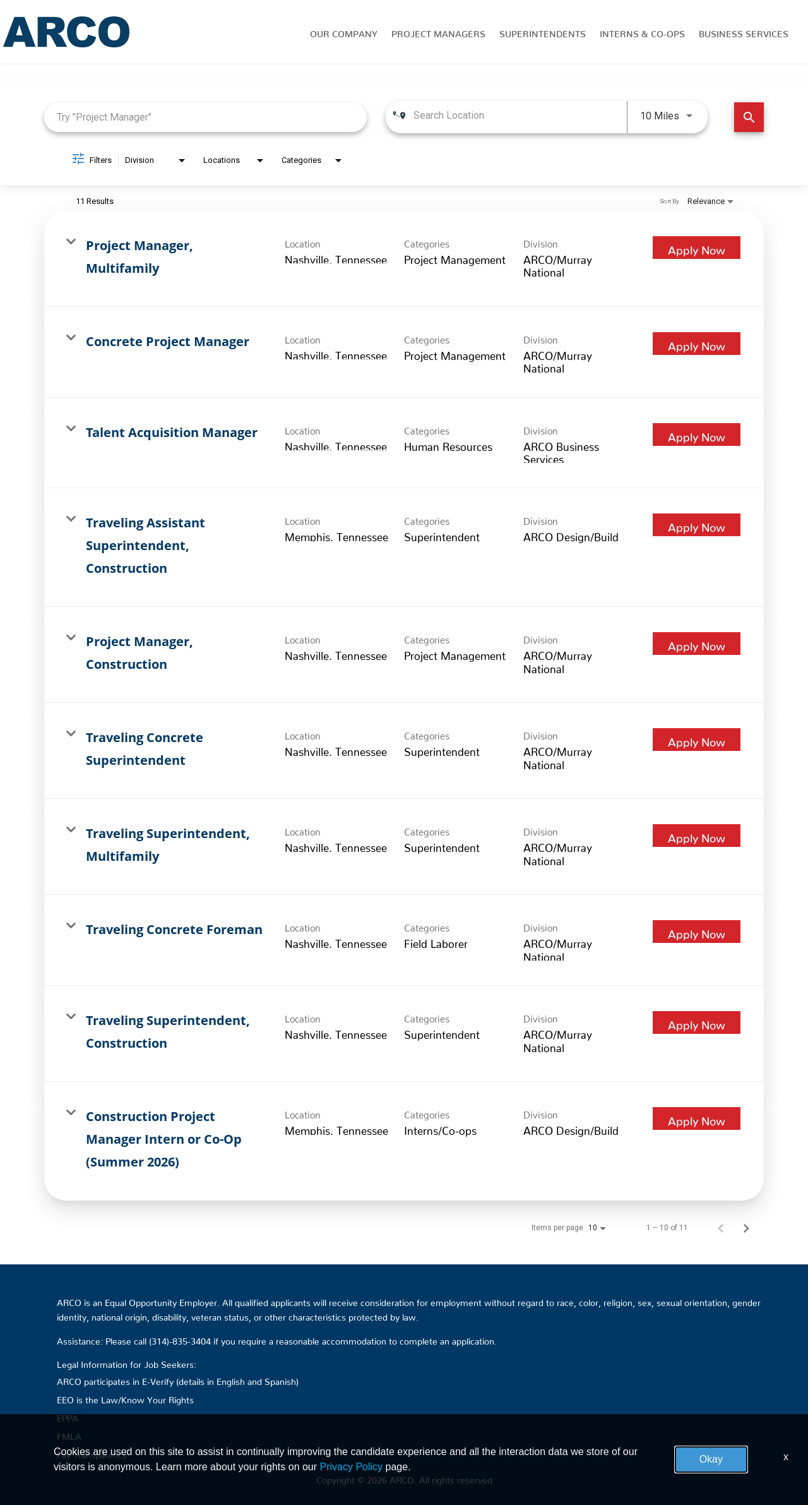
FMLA (69, 1434)
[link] (404, 259)
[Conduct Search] (749, 117)
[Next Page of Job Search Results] (746, 1227)
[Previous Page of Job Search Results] (721, 1227)
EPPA (67, 1416)
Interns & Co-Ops (642, 31)
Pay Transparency (92, 1452)
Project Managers (438, 31)
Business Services (743, 31)
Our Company (343, 31)
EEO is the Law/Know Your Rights (125, 1397)
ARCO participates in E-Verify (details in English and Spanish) (178, 1379)
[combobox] (205, 117)
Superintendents (542, 31)
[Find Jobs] (749, 117)
